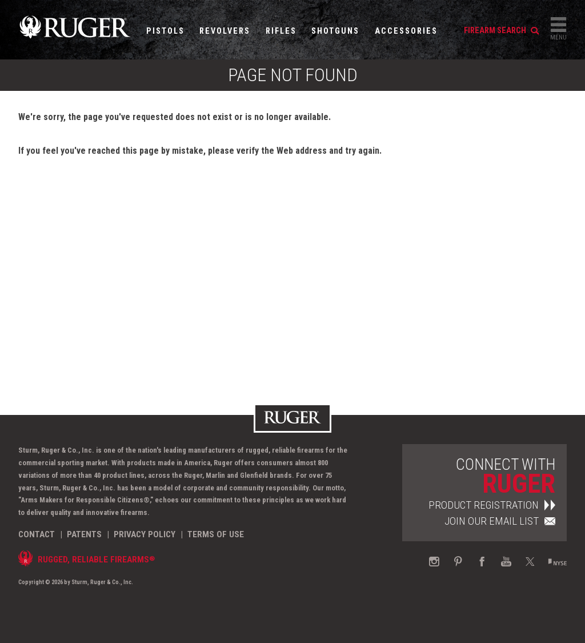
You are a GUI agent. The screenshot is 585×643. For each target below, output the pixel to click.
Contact (36, 534)
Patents (84, 534)
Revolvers (224, 31)
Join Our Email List (499, 521)
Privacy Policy (144, 534)
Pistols (165, 31)
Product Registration (491, 505)
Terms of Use (215, 534)
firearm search (501, 30)
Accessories (406, 31)
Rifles (281, 31)
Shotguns (335, 31)
